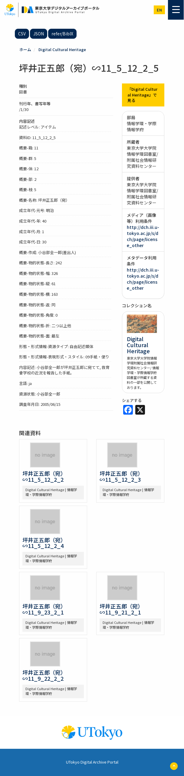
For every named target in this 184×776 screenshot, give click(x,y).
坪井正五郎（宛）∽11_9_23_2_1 (44, 609)
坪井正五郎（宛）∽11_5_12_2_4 (44, 543)
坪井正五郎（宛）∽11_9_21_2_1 (121, 609)
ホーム (25, 49)
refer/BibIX (62, 34)
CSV (22, 34)
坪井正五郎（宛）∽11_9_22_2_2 (44, 675)
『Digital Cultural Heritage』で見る (142, 94)
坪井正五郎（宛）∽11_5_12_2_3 (121, 476)
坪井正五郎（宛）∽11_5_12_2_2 (44, 476)
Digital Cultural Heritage (62, 49)
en (159, 10)
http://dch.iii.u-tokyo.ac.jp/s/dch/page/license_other (143, 236)
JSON (38, 34)
